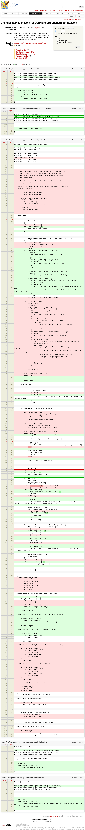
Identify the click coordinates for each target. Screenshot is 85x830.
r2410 (4, 744)
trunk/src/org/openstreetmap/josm (56, 22)
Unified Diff (36, 822)
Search (80, 16)
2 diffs (26, 50)
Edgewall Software (23, 826)
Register (67, 10)
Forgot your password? (77, 10)
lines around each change (71, 31)
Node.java (19, 50)
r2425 (4, 142)
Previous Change (68, 19)
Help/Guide (52, 10)
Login (36, 10)
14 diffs (32, 54)
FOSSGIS (39, 827)
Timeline (13, 13)
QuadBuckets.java (22, 54)
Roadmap (70, 13)
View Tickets (48, 13)
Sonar (71, 16)
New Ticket (60, 13)
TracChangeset (53, 816)
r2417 (4, 110)
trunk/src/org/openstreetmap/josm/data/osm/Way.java (23, 778)
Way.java (19, 58)
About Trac (60, 10)
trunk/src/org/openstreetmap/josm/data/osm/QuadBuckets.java (26, 140)
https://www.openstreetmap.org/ (74, 827)
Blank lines (62, 39)
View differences (59, 28)
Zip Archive (48, 822)
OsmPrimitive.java (22, 52)
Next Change (78, 19)
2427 (17, 22)
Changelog (24, 13)
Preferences (43, 10)
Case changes (63, 41)
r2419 (4, 71)
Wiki (5, 13)
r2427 (10, 71)
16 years (37, 28)
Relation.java (20, 56)
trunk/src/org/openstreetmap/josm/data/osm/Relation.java (24, 742)
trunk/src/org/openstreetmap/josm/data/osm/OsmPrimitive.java (26, 108)
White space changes (65, 42)
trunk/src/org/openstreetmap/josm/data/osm (30, 43)
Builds (80, 13)
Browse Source (36, 13)
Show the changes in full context (66, 33)
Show (57, 31)
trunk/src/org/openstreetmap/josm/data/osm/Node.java (23, 69)
